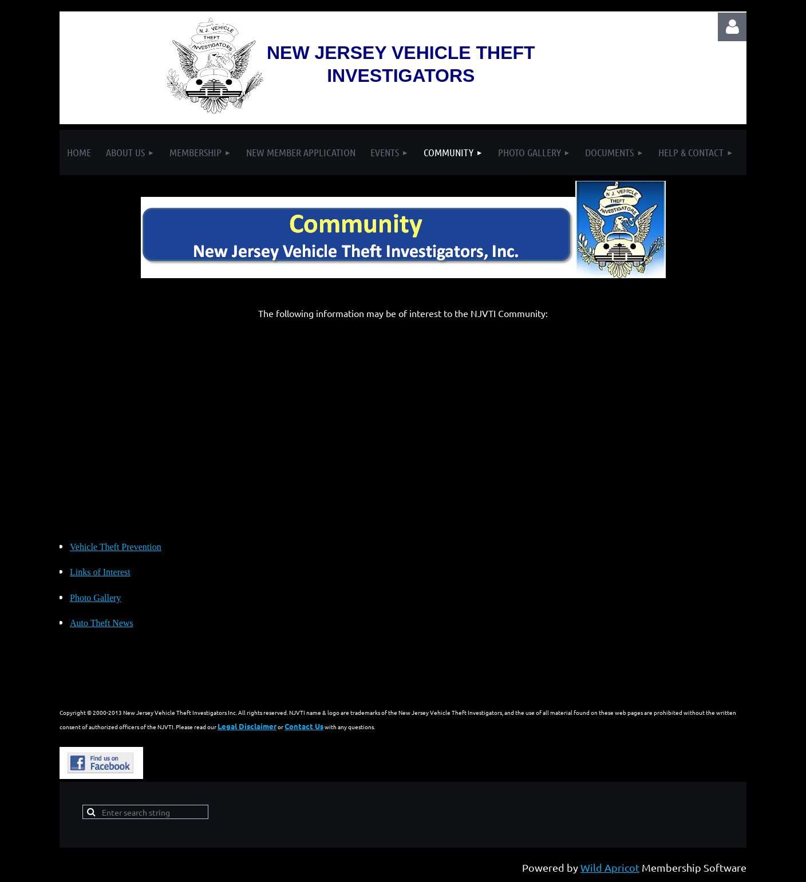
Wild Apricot (609, 867)
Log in (732, 27)
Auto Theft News (101, 623)
